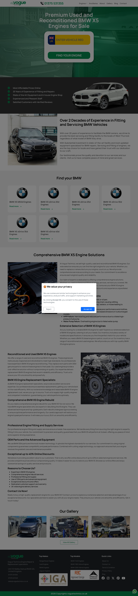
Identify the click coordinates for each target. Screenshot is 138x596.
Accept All (88, 309)
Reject (48, 309)
